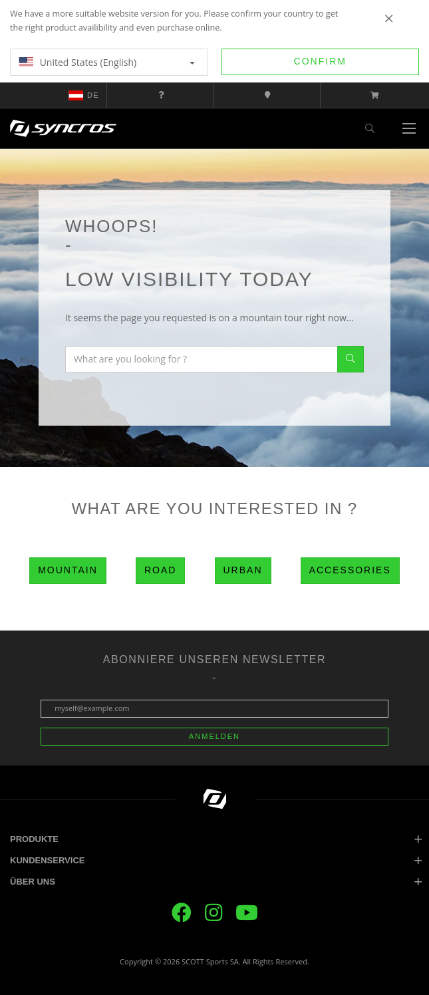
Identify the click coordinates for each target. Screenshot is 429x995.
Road (160, 570)
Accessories (350, 570)
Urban (243, 570)
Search (350, 359)
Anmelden (214, 736)
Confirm (320, 61)
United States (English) (107, 62)
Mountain (68, 570)
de (84, 95)
